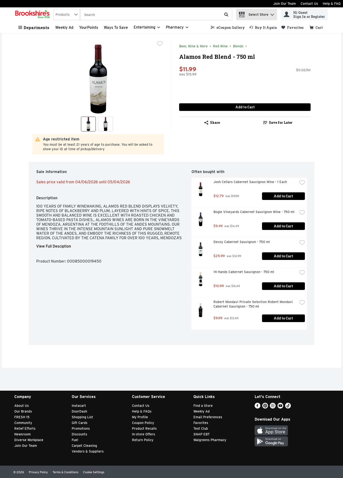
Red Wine (220, 46)
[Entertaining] (147, 27)
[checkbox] (160, 44)
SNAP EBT (201, 434)
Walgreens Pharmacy (209, 440)
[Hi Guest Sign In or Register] (304, 14)
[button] (272, 13)
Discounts (79, 434)
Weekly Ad (64, 27)
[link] (228, 27)
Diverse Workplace (28, 440)
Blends (238, 46)
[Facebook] (257, 407)
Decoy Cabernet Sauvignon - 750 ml (241, 242)
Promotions (81, 428)
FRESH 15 (22, 417)
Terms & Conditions (65, 472)
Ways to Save (116, 27)
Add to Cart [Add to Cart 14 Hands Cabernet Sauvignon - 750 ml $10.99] (283, 286)
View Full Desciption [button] (53, 246)
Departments (33, 27)
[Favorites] (292, 27)
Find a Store (203, 406)
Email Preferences (207, 417)
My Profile (140, 417)
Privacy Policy (38, 472)
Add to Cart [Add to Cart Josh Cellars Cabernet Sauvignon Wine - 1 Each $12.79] (283, 196)
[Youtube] (280, 407)
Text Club (200, 428)
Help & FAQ (332, 3)
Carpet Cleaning (84, 446)
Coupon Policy (143, 423)
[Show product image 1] (88, 124)
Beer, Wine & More (193, 46)
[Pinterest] (265, 407)
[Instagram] (273, 407)
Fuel (75, 440)
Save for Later (278, 122)
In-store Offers (143, 434)
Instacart (79, 406)
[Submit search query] (226, 14)
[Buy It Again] (263, 27)
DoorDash (79, 411)
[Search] (156, 14)
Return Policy (142, 440)
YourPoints (88, 27)
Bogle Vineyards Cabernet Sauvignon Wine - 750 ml (253, 212)
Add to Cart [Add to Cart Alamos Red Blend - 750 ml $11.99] (245, 107)
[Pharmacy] (177, 27)
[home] (33, 14)
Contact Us (309, 3)
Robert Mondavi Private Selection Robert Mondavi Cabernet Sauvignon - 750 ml (253, 304)
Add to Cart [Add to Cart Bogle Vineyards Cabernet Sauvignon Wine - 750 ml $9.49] (283, 226)
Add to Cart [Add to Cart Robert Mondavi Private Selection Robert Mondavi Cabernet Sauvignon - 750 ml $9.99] (283, 318)
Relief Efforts (24, 428)
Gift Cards (79, 423)
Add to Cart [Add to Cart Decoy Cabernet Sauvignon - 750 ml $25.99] (283, 256)
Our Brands (23, 411)
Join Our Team (284, 3)
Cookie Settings (93, 472)
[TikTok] (288, 407)
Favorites (200, 423)
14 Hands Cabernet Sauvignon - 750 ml (243, 272)
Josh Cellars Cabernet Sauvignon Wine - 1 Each (250, 182)
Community (23, 423)
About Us (21, 406)
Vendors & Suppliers (88, 451)
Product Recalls (144, 428)
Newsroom (22, 434)
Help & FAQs (141, 411)
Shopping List (82, 417)
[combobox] (66, 14)
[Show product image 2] (105, 124)
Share (212, 122)
